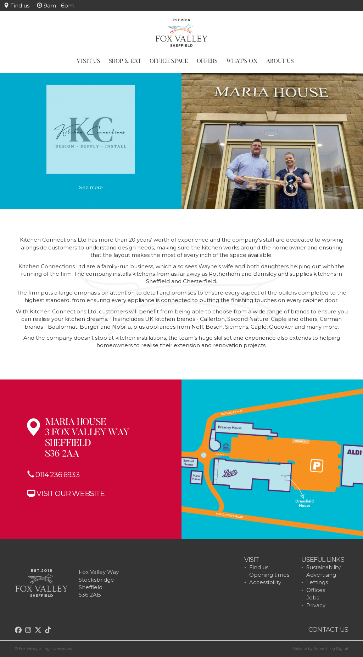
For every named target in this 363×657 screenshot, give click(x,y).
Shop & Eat (125, 61)
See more (91, 190)
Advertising (321, 574)
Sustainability (323, 567)
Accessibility (265, 582)
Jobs (312, 597)
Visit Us (88, 61)
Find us (16, 5)
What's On (242, 61)
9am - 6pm (55, 5)
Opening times (269, 574)
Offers (207, 61)
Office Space (169, 61)
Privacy (315, 605)
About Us (280, 61)
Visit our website (71, 493)
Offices (315, 590)
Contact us (328, 630)
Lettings (317, 582)
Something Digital (331, 648)
